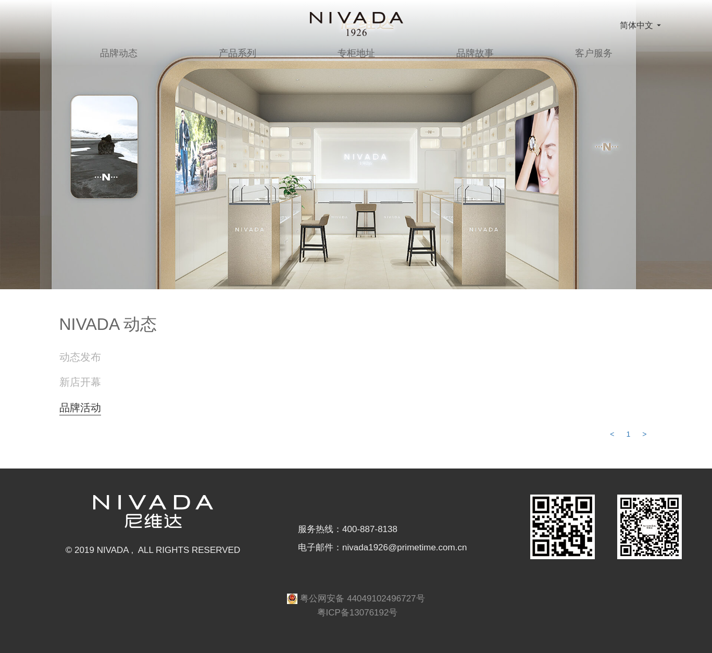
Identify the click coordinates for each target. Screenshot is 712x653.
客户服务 (594, 53)
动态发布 (80, 357)
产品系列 (237, 53)
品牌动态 (119, 53)
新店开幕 (80, 382)
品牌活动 (80, 407)
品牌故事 (475, 53)
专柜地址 (356, 53)
